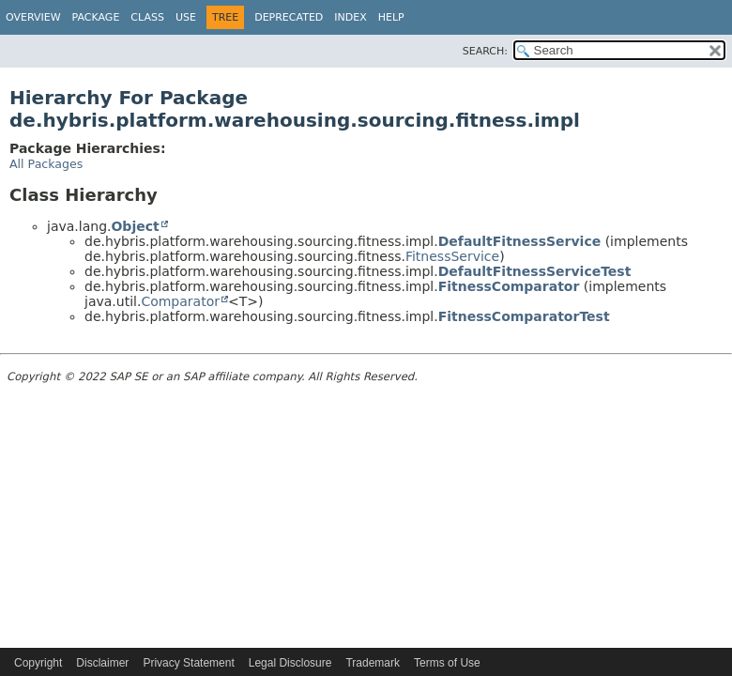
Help (391, 17)
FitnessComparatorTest (524, 316)
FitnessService (452, 256)
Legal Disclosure (290, 662)
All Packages (46, 164)
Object (135, 226)
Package (96, 17)
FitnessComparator (509, 286)
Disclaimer (102, 662)
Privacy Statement (188, 662)
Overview (33, 17)
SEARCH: (485, 51)
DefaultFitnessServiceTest (535, 271)
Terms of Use (447, 662)
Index (350, 17)
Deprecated (288, 17)
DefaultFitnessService (520, 241)
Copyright (38, 662)
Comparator (180, 301)
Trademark (372, 662)
